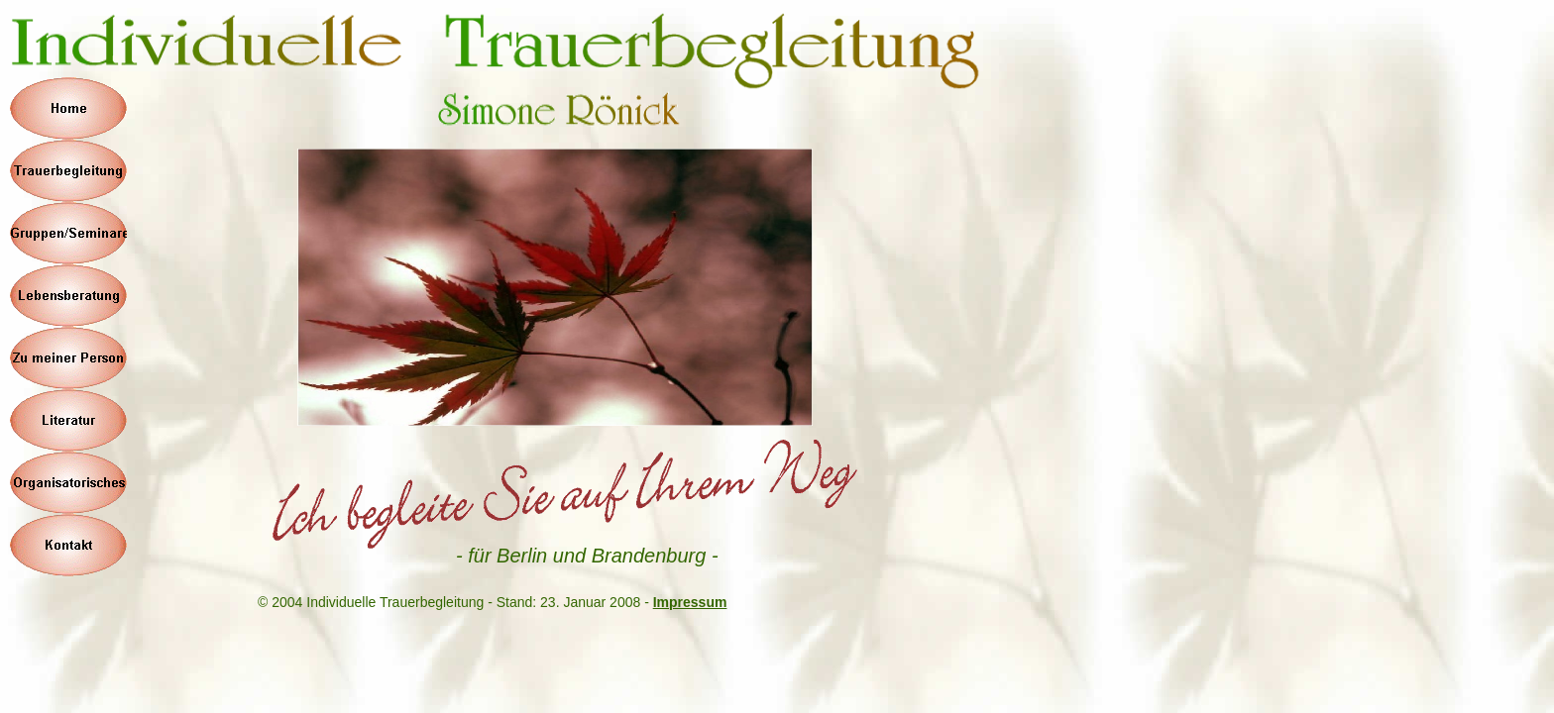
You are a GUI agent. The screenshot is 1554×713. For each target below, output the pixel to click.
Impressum (690, 602)
